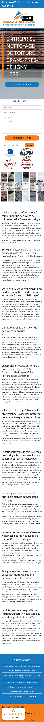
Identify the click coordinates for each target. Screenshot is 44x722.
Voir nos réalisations (22, 84)
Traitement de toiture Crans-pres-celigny (22, 671)
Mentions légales (30, 720)
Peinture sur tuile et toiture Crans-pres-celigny (22, 682)
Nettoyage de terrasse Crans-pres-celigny (22, 687)
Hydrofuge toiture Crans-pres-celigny (22, 692)
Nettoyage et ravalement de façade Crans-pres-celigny (22, 666)
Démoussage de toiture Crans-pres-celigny (22, 696)
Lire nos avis (13, 717)
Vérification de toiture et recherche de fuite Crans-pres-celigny (22, 676)
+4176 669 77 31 (13, 2)
